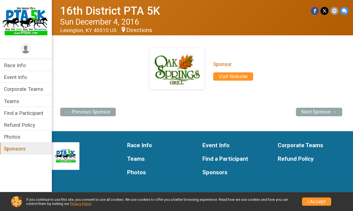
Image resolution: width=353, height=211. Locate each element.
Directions (140, 30)
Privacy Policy (80, 204)
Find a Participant (24, 113)
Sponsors (15, 149)
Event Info (16, 77)
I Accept (316, 201)
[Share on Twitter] (325, 11)
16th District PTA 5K (111, 10)
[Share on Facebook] (315, 11)
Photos (12, 137)
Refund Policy (20, 125)
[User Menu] (26, 49)
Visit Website (233, 76)
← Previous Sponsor (88, 112)
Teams (12, 101)
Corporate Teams (24, 89)
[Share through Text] (344, 11)
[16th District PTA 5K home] (26, 21)
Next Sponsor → (319, 112)
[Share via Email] (334, 11)
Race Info (15, 65)
